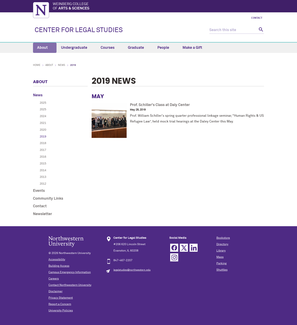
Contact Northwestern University (69, 285)
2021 (43, 123)
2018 (43, 143)
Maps (220, 257)
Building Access (58, 265)
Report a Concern (59, 304)
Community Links (48, 198)
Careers (53, 278)
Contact (256, 18)
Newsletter (42, 214)
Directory (222, 244)
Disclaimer (55, 291)
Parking (221, 263)
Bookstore (223, 237)
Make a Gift (192, 48)
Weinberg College (158, 6)
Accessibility (56, 259)
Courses (110, 48)
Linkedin (194, 248)
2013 (43, 176)
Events (39, 191)
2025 (43, 102)
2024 (43, 116)
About (44, 48)
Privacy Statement (60, 297)
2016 (43, 156)
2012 (43, 183)
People (165, 48)
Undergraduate (76, 48)
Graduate (138, 48)
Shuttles (221, 269)
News (61, 65)
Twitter (184, 248)
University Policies (60, 310)
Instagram (174, 257)
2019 (43, 136)
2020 (43, 129)
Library (221, 250)
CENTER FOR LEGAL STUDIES (79, 30)
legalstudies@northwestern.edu (132, 270)
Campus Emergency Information (69, 272)
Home (36, 65)
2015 (43, 163)
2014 (43, 170)
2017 (43, 149)
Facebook (174, 248)
